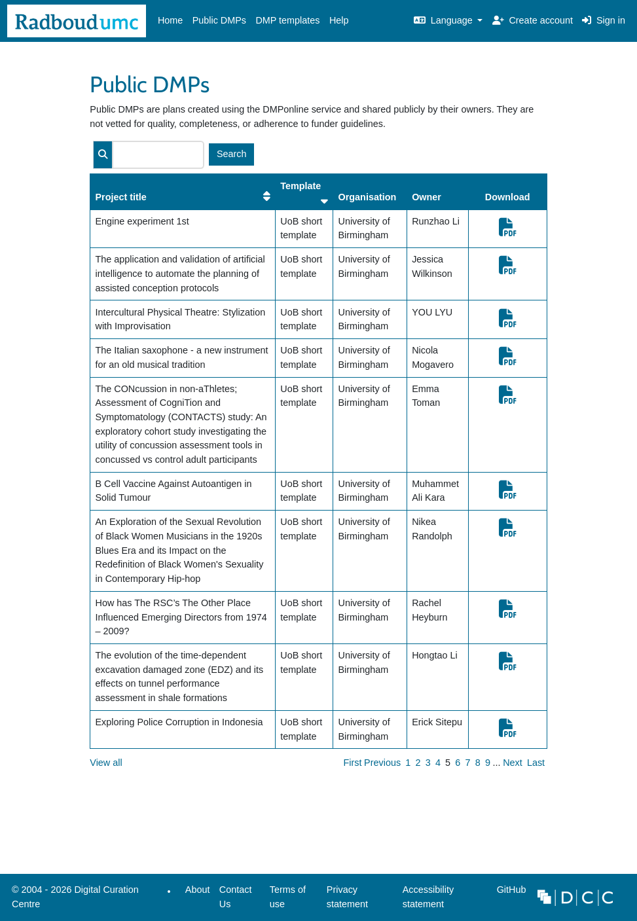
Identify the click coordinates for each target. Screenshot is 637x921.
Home (170, 20)
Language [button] (444, 20)
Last (536, 762)
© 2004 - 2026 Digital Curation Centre (73, 900)
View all (106, 762)
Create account (532, 20)
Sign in (603, 20)
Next (512, 762)
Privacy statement (347, 896)
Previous (382, 762)
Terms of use (288, 896)
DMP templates (287, 20)
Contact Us (235, 896)
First (353, 762)
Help (339, 20)
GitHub (509, 893)
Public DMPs (219, 20)
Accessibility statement (428, 896)
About (197, 889)
